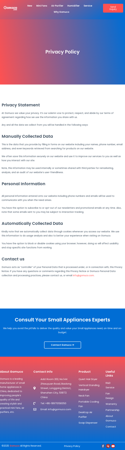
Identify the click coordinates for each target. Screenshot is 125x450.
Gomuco (15, 445)
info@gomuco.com (83, 275)
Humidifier (73, 5)
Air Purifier (57, 5)
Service (88, 5)
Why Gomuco (61, 12)
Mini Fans (41, 5)
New (29, 5)
